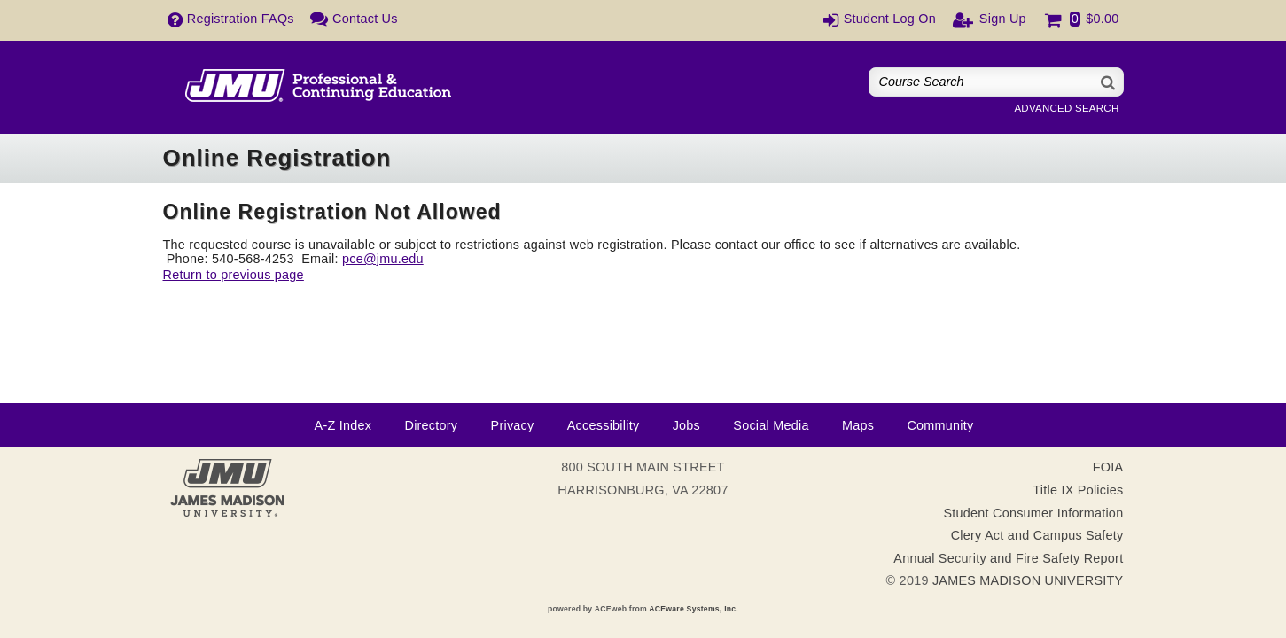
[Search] (1109, 81)
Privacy (512, 425)
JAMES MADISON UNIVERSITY (1028, 580)
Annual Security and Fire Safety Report (1008, 558)
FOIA (1108, 467)
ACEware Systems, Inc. (693, 608)
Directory (430, 425)
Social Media (770, 425)
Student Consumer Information (1033, 513)
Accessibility (603, 425)
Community (940, 425)
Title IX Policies (1078, 490)
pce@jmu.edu (383, 259)
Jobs (686, 425)
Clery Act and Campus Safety (1037, 535)
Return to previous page (233, 275)
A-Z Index (343, 425)
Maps (858, 425)
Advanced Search (1066, 108)
